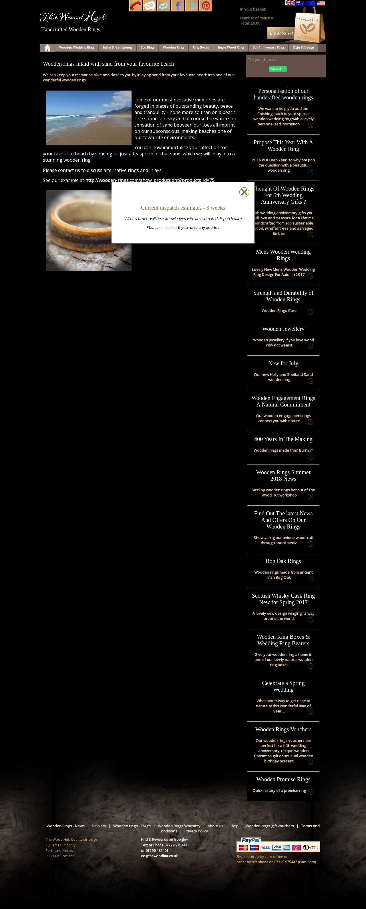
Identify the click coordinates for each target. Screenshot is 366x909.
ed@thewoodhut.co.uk (159, 856)
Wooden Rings (173, 47)
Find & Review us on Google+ (164, 839)
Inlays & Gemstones (117, 47)
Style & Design (303, 47)
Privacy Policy (196, 831)
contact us (168, 227)
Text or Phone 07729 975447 (164, 845)
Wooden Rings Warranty (179, 825)
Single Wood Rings (230, 47)
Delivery (99, 825)
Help (234, 825)
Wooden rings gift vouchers (270, 825)
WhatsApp (277, 69)
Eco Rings (147, 47)
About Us (215, 825)
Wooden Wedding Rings (76, 47)
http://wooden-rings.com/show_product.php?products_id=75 (149, 180)
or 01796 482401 (154, 850)
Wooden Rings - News (66, 825)
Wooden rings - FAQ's (132, 825)
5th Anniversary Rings (268, 47)
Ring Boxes (201, 47)
